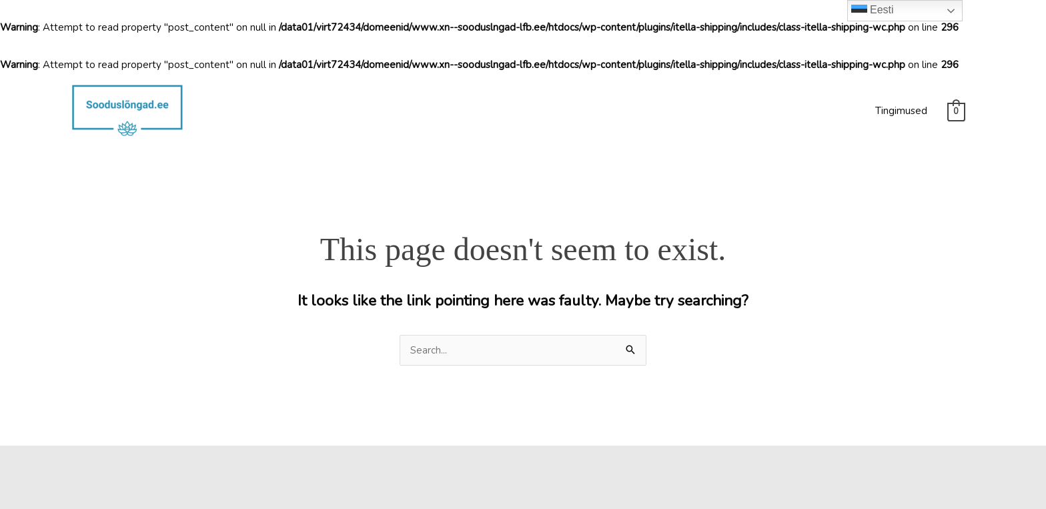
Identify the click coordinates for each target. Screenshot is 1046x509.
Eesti (872, 11)
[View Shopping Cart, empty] (956, 111)
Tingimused (901, 110)
